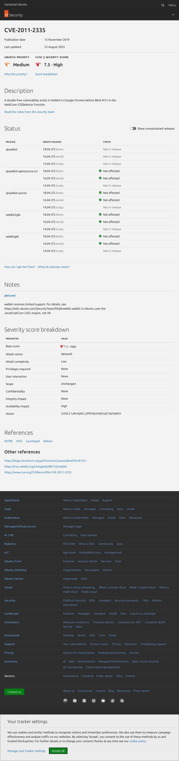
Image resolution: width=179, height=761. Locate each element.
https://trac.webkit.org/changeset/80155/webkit (35, 466)
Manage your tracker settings (26, 750)
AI (64, 661)
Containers (11, 622)
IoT (6, 552)
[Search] (163, 5)
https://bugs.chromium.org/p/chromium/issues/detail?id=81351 (45, 460)
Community (105, 543)
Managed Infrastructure (113, 661)
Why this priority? (15, 74)
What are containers (76, 622)
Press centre (141, 690)
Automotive (70, 676)
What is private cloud (112, 587)
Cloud (8, 587)
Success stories (87, 561)
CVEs (145, 600)
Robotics (10, 543)
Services (106, 561)
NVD (19, 441)
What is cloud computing (79, 587)
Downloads (11, 635)
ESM (92, 600)
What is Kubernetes (76, 517)
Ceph (7, 509)
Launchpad (33, 441)
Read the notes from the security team (29, 111)
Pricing (116, 644)
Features (68, 561)
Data (72, 661)
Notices (157, 600)
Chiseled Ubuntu (103, 622)
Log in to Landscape (143, 613)
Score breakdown (46, 74)
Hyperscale (70, 578)
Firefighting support (153, 644)
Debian (47, 441)
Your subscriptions (75, 644)
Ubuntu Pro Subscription (79, 652)
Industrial (87, 676)
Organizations (72, 570)
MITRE (8, 441)
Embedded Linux (90, 552)
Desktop (68, 635)
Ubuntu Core (12, 561)
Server (81, 635)
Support (107, 500)
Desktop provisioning (112, 652)
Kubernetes (12, 517)
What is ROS (86, 543)
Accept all (58, 750)
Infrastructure (86, 661)
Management (113, 552)
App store (69, 552)
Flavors (107, 570)
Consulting (106, 509)
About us (69, 690)
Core (102, 635)
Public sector (104, 676)
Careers (101, 690)
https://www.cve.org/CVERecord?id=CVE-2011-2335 (37, 472)
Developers (92, 570)
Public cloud (89, 591)
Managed (90, 509)
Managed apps (72, 526)
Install (95, 500)
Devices (134, 652)
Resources (135, 517)
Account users (99, 644)
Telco (119, 676)
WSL (92, 635)
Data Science (89, 535)
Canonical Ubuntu (15, 4)
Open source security (145, 661)
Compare (100, 613)
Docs (120, 509)
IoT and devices (73, 667)
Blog (111, 690)
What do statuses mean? (53, 266)
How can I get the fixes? (19, 266)
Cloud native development (103, 667)
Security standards (126, 600)
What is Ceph (71, 509)
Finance (130, 676)
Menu (172, 5)
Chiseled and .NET (129, 622)
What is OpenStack (75, 500)
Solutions (10, 661)
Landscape (11, 613)
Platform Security (74, 600)
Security (9, 600)
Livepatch (105, 600)
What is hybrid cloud (142, 587)
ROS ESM (69, 543)
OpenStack (11, 500)
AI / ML (9, 535)
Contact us (14, 691)
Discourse (130, 644)
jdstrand (9, 295)
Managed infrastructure (20, 526)
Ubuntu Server (13, 578)
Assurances (70, 604)
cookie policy (137, 741)
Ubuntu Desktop (15, 570)
